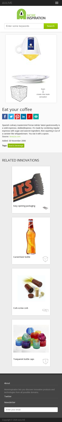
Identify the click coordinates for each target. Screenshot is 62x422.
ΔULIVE (7, 2)
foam (43, 89)
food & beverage (16, 145)
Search (51, 26)
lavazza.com (14, 136)
